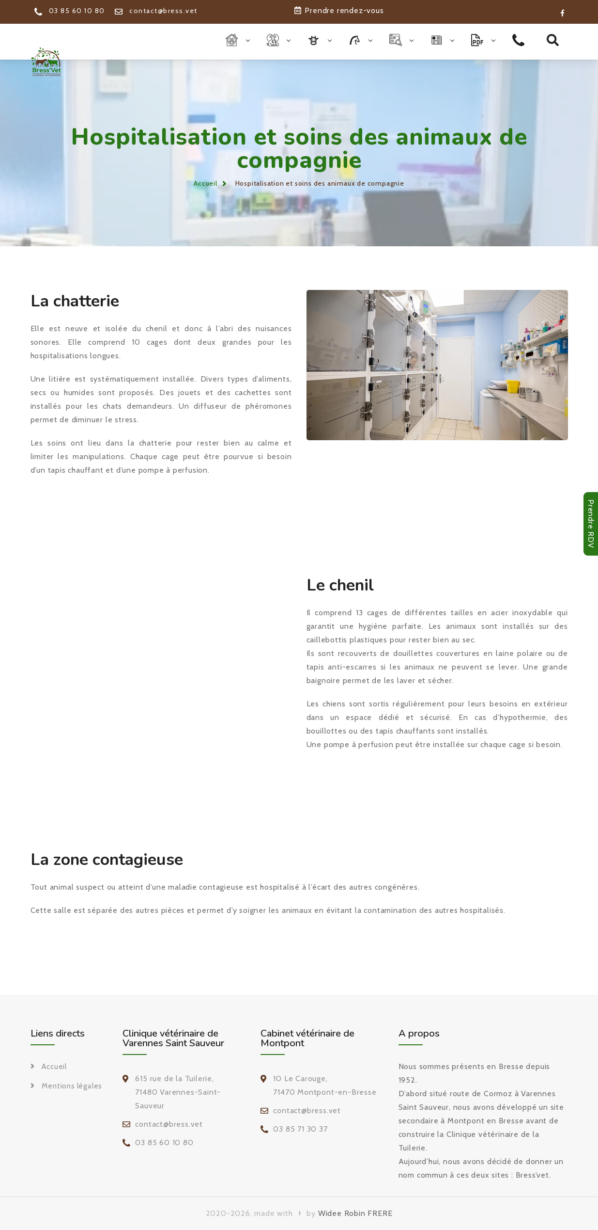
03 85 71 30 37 (300, 1129)
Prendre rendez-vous (339, 10)
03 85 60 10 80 (69, 10)
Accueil (205, 183)
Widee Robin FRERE (355, 1213)
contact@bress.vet (156, 10)
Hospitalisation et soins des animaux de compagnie (319, 183)
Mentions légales (72, 1086)
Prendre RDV (591, 523)
